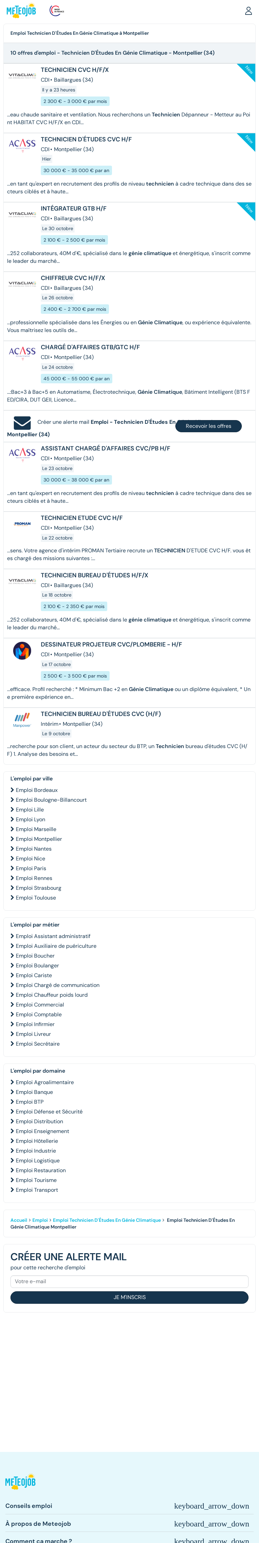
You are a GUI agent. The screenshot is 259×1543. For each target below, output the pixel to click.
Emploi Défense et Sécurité (49, 1111)
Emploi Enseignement (42, 1131)
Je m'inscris (130, 1297)
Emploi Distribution (39, 1121)
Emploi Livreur (33, 1034)
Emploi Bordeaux (37, 790)
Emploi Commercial (40, 1004)
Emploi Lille (30, 809)
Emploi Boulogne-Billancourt (51, 799)
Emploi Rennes (34, 878)
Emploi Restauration (41, 1170)
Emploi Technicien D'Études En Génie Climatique (107, 1220)
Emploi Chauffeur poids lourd (52, 994)
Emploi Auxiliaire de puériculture (56, 945)
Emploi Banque (34, 1092)
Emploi (40, 1220)
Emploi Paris (31, 868)
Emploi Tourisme (36, 1180)
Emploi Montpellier (39, 839)
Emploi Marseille (36, 829)
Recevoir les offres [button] (208, 426)
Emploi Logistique (38, 1160)
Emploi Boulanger (37, 965)
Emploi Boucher (35, 955)
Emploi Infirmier (35, 1024)
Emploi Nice (30, 858)
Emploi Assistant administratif (53, 936)
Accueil (18, 1220)
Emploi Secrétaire (38, 1043)
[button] (248, 10)
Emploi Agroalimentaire (45, 1082)
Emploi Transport (37, 1189)
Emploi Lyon (30, 819)
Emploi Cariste (34, 975)
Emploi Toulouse (36, 897)
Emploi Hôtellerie (37, 1141)
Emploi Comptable (39, 1014)
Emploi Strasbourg (38, 887)
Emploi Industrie (36, 1150)
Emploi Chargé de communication (57, 985)
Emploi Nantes (34, 848)
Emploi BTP (30, 1101)
